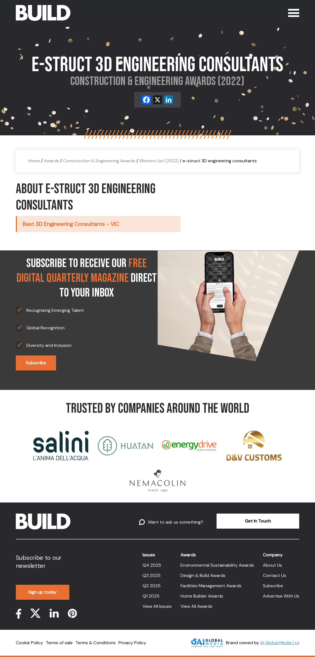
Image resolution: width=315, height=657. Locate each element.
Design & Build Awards (203, 575)
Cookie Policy (29, 643)
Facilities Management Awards (211, 586)
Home (34, 161)
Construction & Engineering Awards (99, 161)
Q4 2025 (152, 565)
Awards (51, 161)
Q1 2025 (151, 596)
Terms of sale (59, 643)
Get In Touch (258, 521)
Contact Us (274, 575)
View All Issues (157, 606)
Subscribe (36, 363)
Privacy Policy (132, 643)
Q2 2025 (152, 586)
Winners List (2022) (159, 161)
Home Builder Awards (202, 596)
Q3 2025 (152, 575)
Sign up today (42, 592)
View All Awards (196, 606)
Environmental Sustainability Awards (217, 565)
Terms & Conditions (95, 643)
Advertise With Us (281, 596)
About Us (272, 565)
